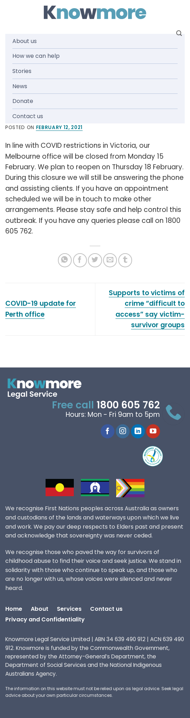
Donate (22, 101)
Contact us (27, 116)
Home (13, 609)
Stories (21, 71)
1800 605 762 (128, 405)
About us (24, 41)
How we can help (36, 56)
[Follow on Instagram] (123, 431)
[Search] (179, 33)
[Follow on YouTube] (153, 431)
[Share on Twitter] (95, 260)
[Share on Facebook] (80, 260)
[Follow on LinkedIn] (138, 431)
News (19, 86)
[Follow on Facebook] (107, 431)
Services (69, 609)
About (39, 609)
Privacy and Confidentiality (45, 619)
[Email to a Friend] (110, 260)
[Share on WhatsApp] (65, 260)
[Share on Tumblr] (125, 260)
